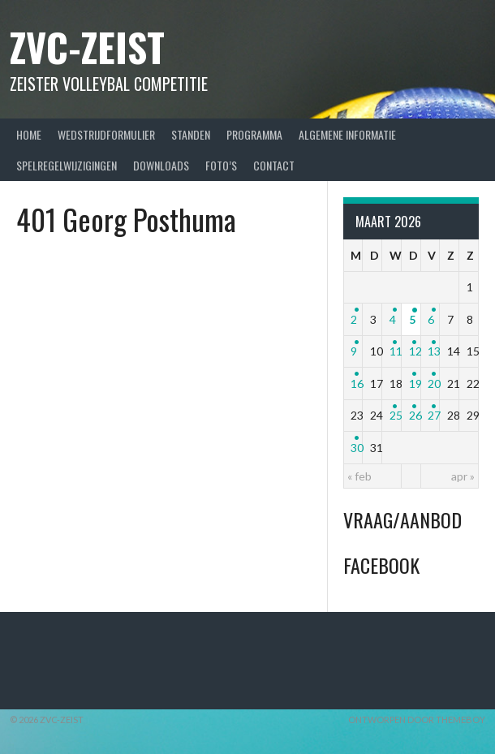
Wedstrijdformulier (106, 134)
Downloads (161, 165)
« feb (359, 476)
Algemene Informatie (347, 134)
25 (396, 415)
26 (415, 415)
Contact (274, 165)
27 (434, 415)
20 (434, 383)
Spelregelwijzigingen (66, 165)
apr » (463, 476)
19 (415, 383)
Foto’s (221, 165)
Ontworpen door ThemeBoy (416, 719)
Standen (190, 134)
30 (357, 448)
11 (396, 351)
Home (28, 134)
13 (434, 351)
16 (357, 383)
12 (415, 351)
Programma (254, 134)
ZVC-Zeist (87, 46)
